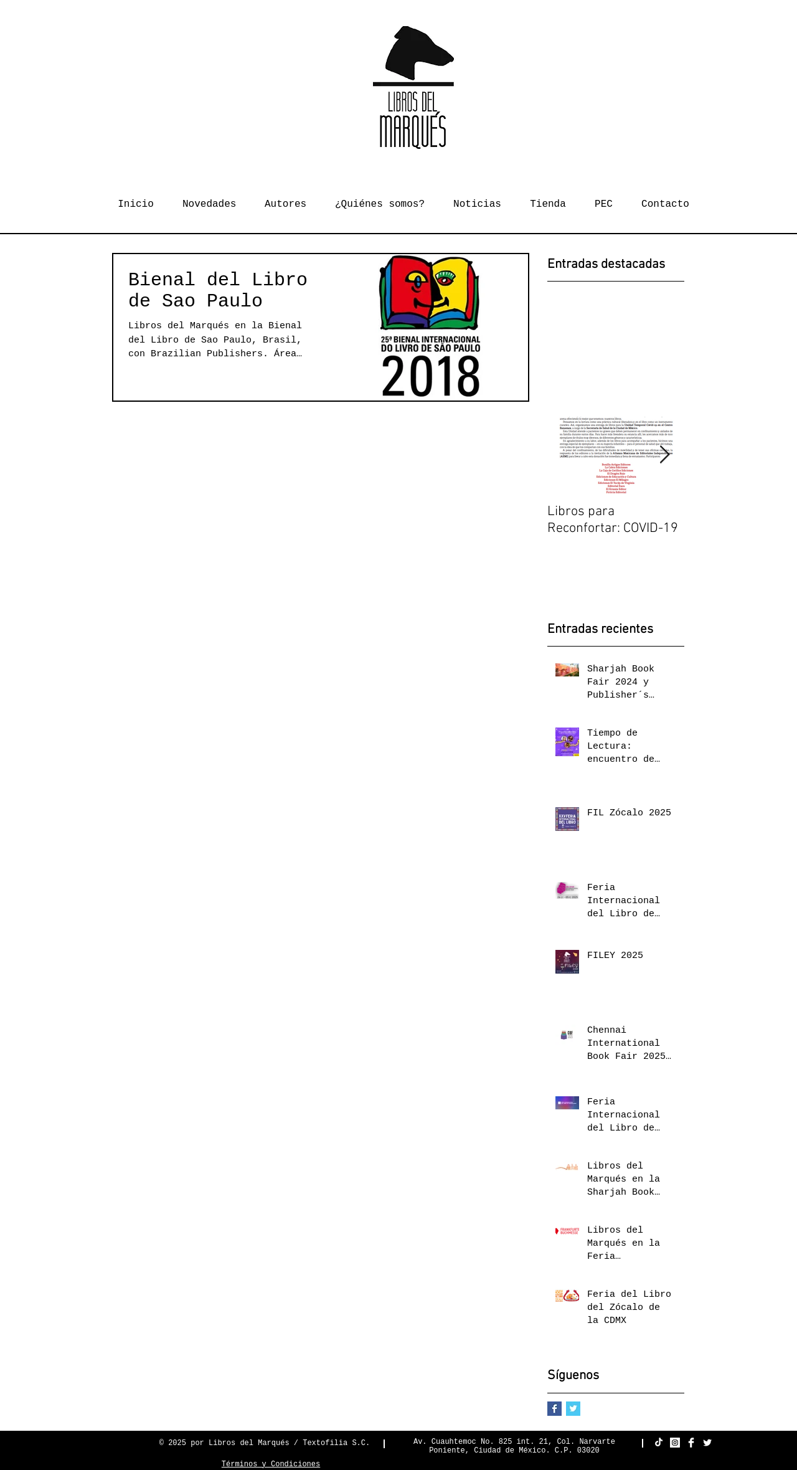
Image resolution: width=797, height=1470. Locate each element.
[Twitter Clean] (707, 1443)
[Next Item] (664, 455)
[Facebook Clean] (691, 1443)
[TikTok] (659, 1443)
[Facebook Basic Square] (554, 1408)
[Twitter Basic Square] (573, 1408)
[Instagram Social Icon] (675, 1443)
